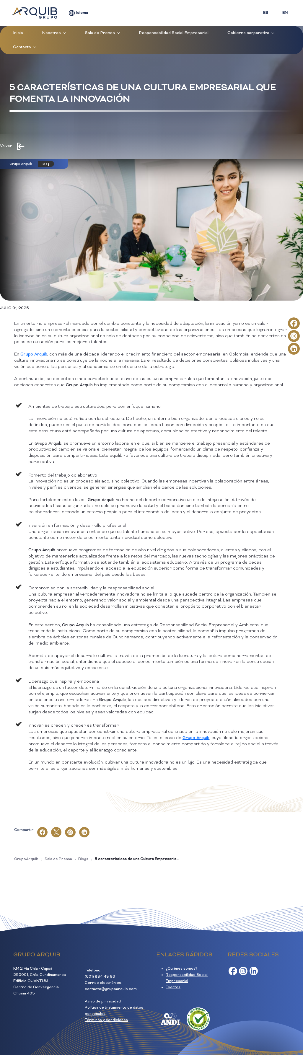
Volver (6, 146)
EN (285, 13)
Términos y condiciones (106, 1020)
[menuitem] (18, 33)
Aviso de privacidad (103, 1001)
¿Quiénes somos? (181, 968)
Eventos (173, 987)
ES (265, 13)
